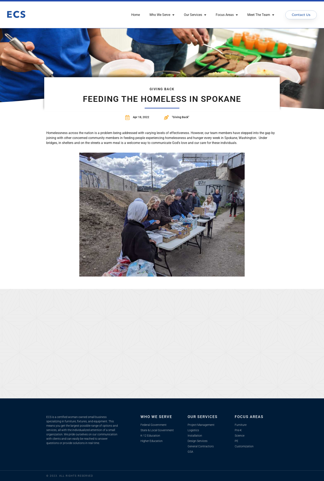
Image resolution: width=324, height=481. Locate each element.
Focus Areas (227, 15)
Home (135, 15)
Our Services (195, 15)
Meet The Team (260, 15)
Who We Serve (161, 15)
